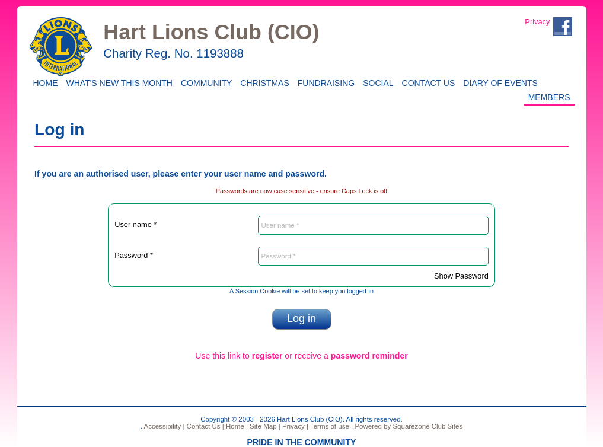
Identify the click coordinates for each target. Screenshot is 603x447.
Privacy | (294, 426)
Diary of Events (498, 82)
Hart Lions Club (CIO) (211, 32)
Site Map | (264, 426)
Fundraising (324, 82)
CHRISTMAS (262, 82)
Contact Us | (204, 426)
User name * (135, 224)
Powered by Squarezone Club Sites (408, 426)
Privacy (537, 21)
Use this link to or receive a (301, 355)
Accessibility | (163, 426)
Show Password (461, 276)
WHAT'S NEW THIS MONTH (117, 82)
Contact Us (426, 82)
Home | (236, 426)
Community (204, 82)
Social (376, 82)
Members (549, 96)
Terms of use (328, 426)
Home (44, 82)
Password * (133, 255)
